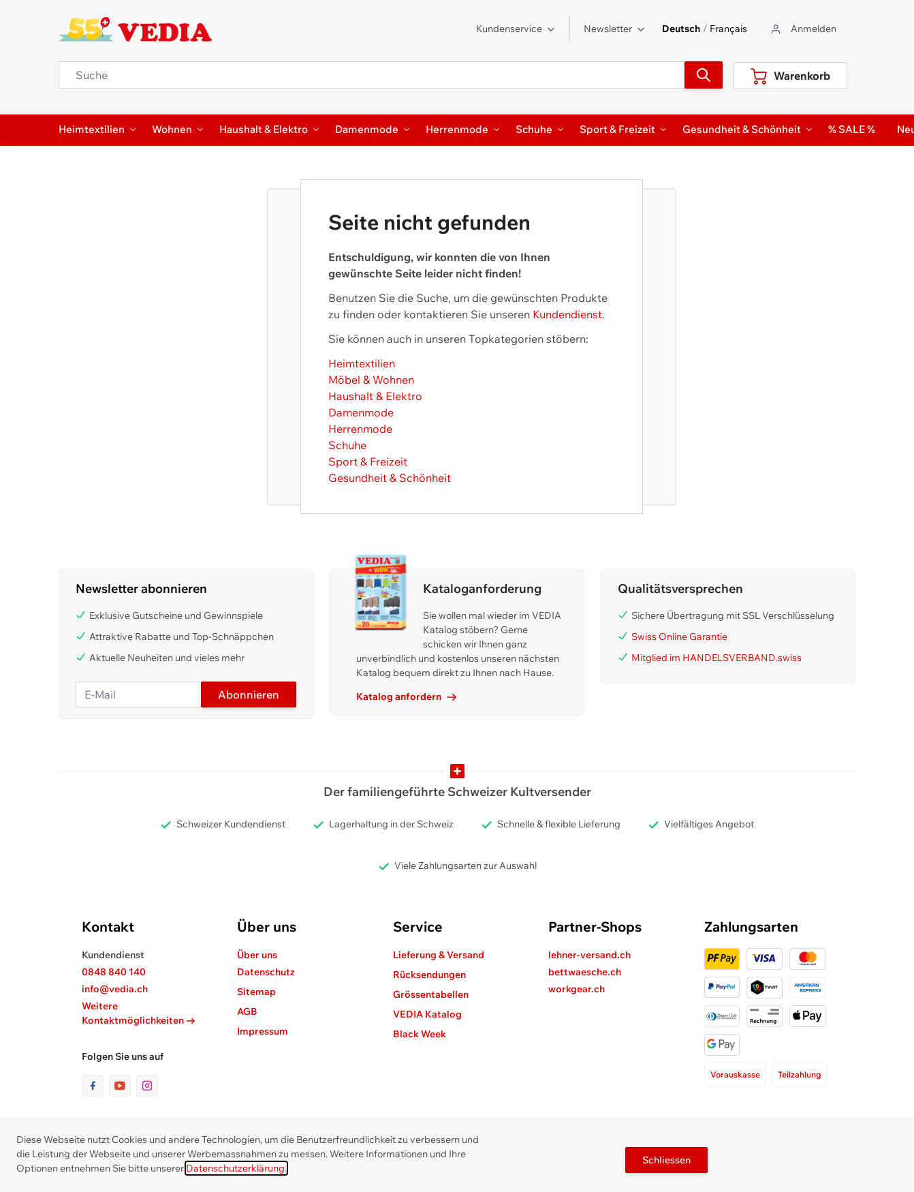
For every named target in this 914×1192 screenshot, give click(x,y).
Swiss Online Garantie (679, 636)
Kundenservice (516, 28)
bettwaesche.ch (584, 972)
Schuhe (347, 445)
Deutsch (681, 28)
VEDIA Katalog (427, 1014)
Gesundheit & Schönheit (389, 478)
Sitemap (256, 991)
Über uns (257, 955)
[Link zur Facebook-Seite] (95, 1086)
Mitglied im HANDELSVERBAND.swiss (716, 658)
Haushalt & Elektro (375, 396)
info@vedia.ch (115, 989)
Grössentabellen (431, 994)
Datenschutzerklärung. (236, 1168)
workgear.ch (576, 989)
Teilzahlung (799, 1074)
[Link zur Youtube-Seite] (122, 1086)
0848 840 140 (114, 972)
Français (728, 28)
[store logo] (135, 29)
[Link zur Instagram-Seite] (147, 1086)
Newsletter (615, 28)
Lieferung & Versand (438, 955)
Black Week (419, 1034)
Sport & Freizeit (367, 461)
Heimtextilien (361, 363)
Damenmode (361, 412)
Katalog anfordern (406, 696)
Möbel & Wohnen (371, 379)
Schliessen (666, 1160)
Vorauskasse (735, 1074)
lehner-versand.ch (589, 955)
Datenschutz (266, 972)
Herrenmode (360, 428)
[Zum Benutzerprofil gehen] (802, 29)
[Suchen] (703, 75)
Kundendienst (567, 314)
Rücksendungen (429, 974)
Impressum (262, 1031)
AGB (247, 1011)
